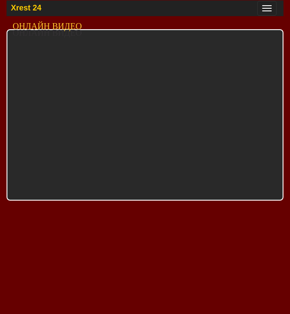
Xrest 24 (26, 7)
